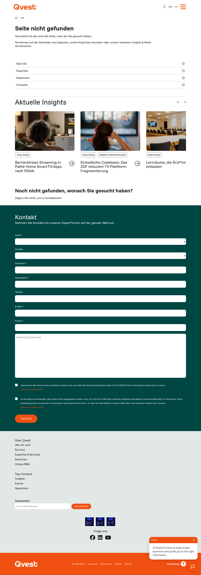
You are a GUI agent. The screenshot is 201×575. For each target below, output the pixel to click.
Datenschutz (106, 564)
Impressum (92, 564)
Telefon (19, 292)
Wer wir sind (22, 445)
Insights (20, 478)
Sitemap (128, 564)
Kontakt (118, 564)
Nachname (22, 277)
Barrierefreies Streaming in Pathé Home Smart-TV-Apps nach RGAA (38, 166)
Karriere (20, 449)
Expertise (100, 70)
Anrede (19, 249)
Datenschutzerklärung (31, 389)
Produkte (100, 84)
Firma (19, 320)
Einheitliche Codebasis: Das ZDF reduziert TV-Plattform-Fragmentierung (104, 166)
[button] (178, 102)
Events (19, 483)
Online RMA (22, 464)
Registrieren (81, 506)
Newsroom (100, 77)
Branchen (21, 459)
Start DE (100, 63)
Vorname (21, 263)
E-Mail (19, 306)
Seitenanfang (173, 564)
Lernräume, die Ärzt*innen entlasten (168, 164)
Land (18, 235)
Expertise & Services (27, 454)
